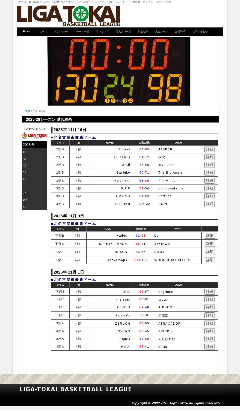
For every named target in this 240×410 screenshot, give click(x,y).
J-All (126, 164)
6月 (25, 172)
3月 (25, 151)
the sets (123, 299)
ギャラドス (167, 180)
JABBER (165, 149)
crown (163, 299)
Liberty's (122, 204)
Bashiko (123, 172)
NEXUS (121, 252)
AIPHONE (166, 307)
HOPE (163, 204)
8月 (25, 186)
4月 (25, 158)
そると (125, 346)
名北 (126, 292)
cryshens (166, 164)
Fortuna (165, 196)
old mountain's (171, 188)
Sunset (124, 149)
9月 (25, 193)
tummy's (123, 315)
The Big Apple (170, 172)
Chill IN (123, 307)
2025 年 (29, 145)
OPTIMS (123, 196)
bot (157, 235)
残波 (161, 157)
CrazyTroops (116, 260)
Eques (125, 339)
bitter (163, 346)
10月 (25, 199)
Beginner (166, 292)
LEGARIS (122, 157)
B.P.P (125, 188)
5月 (25, 165)
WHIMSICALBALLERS (173, 260)
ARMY (159, 252)
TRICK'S (165, 331)
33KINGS (162, 243)
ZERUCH (122, 323)
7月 (25, 179)
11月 (25, 206)
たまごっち (121, 180)
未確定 (163, 315)
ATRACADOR (169, 323)
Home (27, 110)
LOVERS (123, 331)
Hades (121, 235)
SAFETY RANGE (113, 243)
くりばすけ (167, 339)
